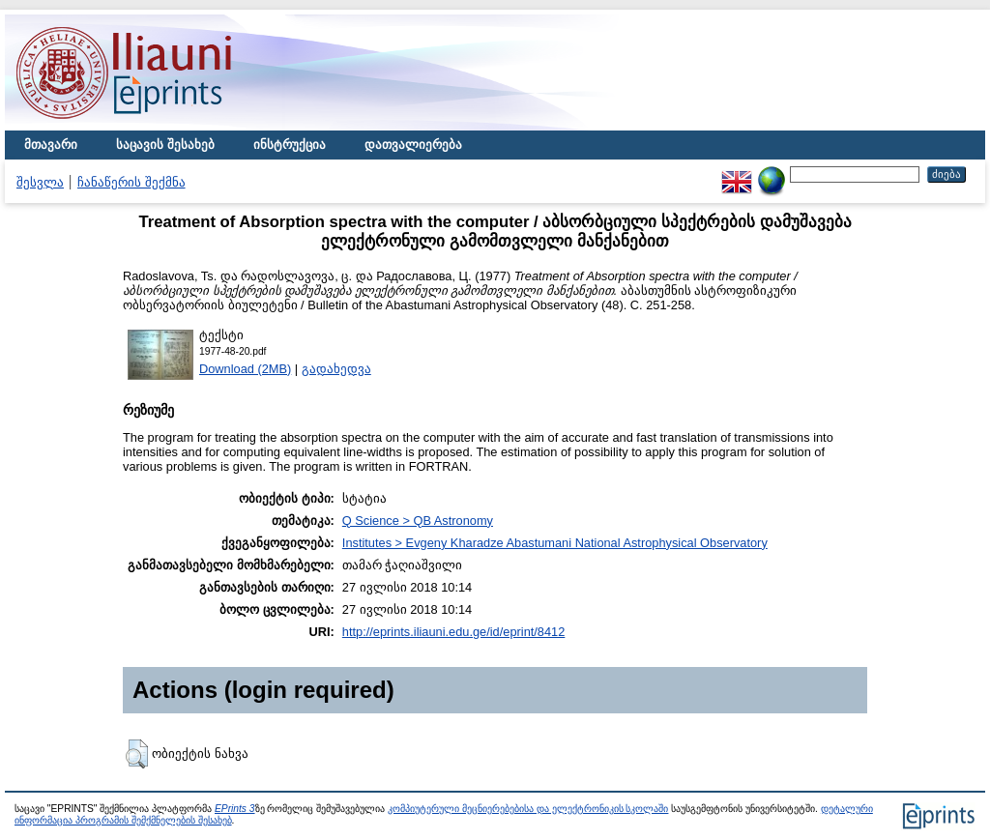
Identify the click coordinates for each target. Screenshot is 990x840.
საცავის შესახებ (165, 144)
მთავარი (50, 144)
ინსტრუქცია (289, 144)
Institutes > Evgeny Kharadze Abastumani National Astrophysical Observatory (555, 543)
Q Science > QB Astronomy (417, 520)
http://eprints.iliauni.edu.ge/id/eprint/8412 (454, 631)
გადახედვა (336, 369)
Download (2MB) (245, 369)
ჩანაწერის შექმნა (131, 182)
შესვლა (40, 182)
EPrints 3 (235, 808)
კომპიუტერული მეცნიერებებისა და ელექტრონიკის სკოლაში (528, 808)
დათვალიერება (413, 144)
